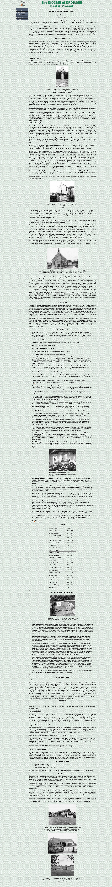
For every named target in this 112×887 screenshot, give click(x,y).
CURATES (62, 524)
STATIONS (58, 593)
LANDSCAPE (65, 677)
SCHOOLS (62, 701)
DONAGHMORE (68, 11)
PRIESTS (65, 329)
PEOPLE (64, 773)
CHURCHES (62, 55)
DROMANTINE (62, 302)
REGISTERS (65, 761)
